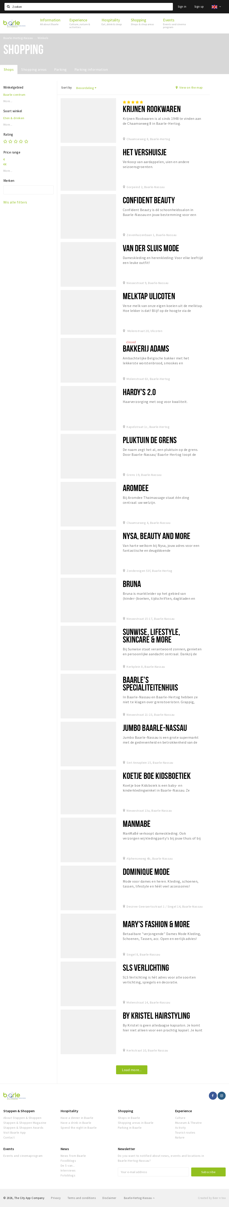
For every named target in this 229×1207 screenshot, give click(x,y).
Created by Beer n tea (212, 1198)
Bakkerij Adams (146, 348)
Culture (180, 1118)
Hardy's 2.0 (139, 392)
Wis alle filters (15, 202)
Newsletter (126, 1149)
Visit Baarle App (14, 1132)
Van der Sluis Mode (151, 248)
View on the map (189, 87)
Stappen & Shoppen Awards (23, 1128)
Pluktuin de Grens (150, 440)
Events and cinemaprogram (23, 1156)
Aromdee (136, 488)
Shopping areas (34, 69)
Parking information (91, 69)
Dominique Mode (146, 871)
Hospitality (69, 1111)
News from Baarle (73, 1156)
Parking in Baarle (130, 1128)
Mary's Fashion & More (156, 924)
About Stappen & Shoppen (22, 1118)
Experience (183, 1111)
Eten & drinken (13, 118)
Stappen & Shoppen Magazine (24, 1123)
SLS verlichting (146, 967)
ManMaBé (137, 823)
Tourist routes (185, 1132)
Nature (180, 1137)
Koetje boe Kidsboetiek (157, 775)
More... (8, 101)
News (65, 1149)
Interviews (68, 1170)
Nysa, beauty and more (157, 536)
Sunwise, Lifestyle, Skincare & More (151, 635)
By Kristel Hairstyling (156, 1015)
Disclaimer (109, 1198)
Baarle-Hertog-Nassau (139, 1198)
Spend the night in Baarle (79, 1128)
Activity (180, 1128)
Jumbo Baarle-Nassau (155, 727)
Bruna (132, 584)
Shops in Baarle (129, 1118)
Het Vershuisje (145, 152)
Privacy (56, 1198)
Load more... (132, 1070)
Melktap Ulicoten (149, 296)
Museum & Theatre (188, 1123)
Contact (9, 1137)
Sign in (182, 6)
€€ (5, 164)
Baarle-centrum (14, 95)
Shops (9, 69)
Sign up (199, 6)
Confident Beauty (149, 200)
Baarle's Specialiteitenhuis (150, 683)
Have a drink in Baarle (76, 1123)
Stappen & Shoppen (19, 1111)
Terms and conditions (82, 1198)
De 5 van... (68, 1165)
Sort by (66, 87)
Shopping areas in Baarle (136, 1123)
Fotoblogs (68, 1175)
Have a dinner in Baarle (77, 1118)
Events (8, 1149)
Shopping (125, 1111)
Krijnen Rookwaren (152, 109)
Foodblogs (68, 1161)
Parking (60, 69)
